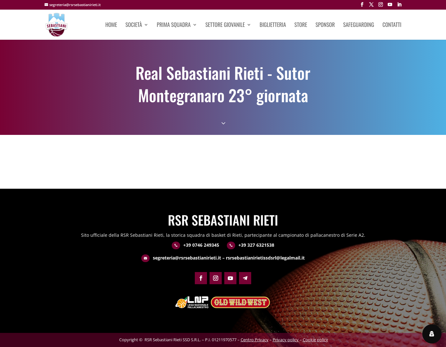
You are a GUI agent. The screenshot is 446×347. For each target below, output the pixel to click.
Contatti (392, 25)
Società (134, 25)
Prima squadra (174, 25)
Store (300, 25)
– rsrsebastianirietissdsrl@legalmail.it (263, 258)
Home (111, 25)
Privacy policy (286, 340)
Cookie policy (315, 340)
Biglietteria (273, 25)
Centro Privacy (254, 340)
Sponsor (325, 25)
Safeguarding (358, 25)
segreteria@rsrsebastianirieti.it (187, 258)
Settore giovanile (225, 25)
